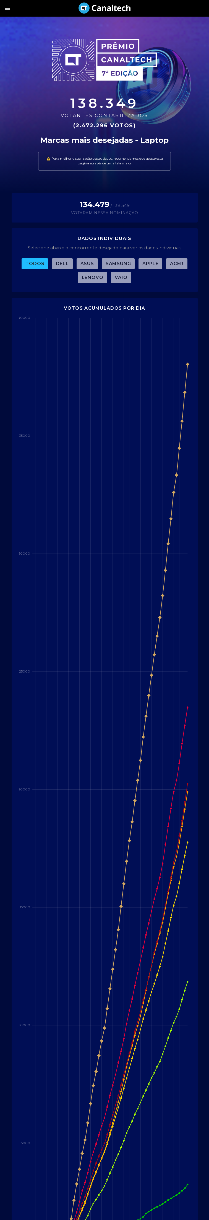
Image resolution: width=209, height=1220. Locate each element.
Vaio (121, 277)
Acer (176, 263)
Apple (150, 263)
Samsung (118, 263)
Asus (87, 263)
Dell (62, 263)
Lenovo (92, 277)
